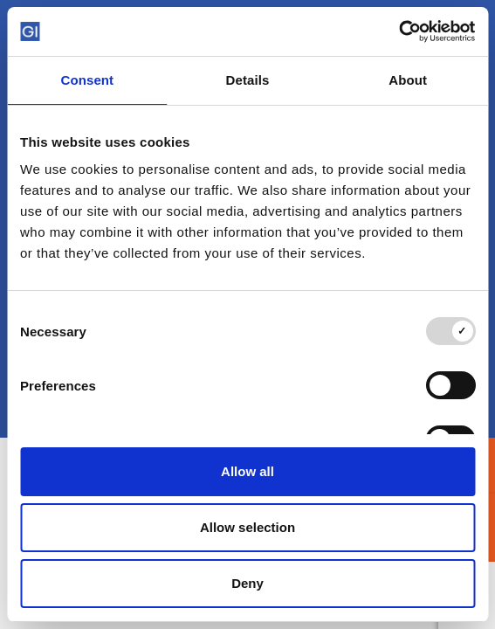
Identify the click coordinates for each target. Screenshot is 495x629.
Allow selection (247, 527)
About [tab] (407, 80)
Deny (247, 583)
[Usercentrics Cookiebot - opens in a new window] (398, 31)
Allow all (247, 471)
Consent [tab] (86, 80)
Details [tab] (248, 80)
